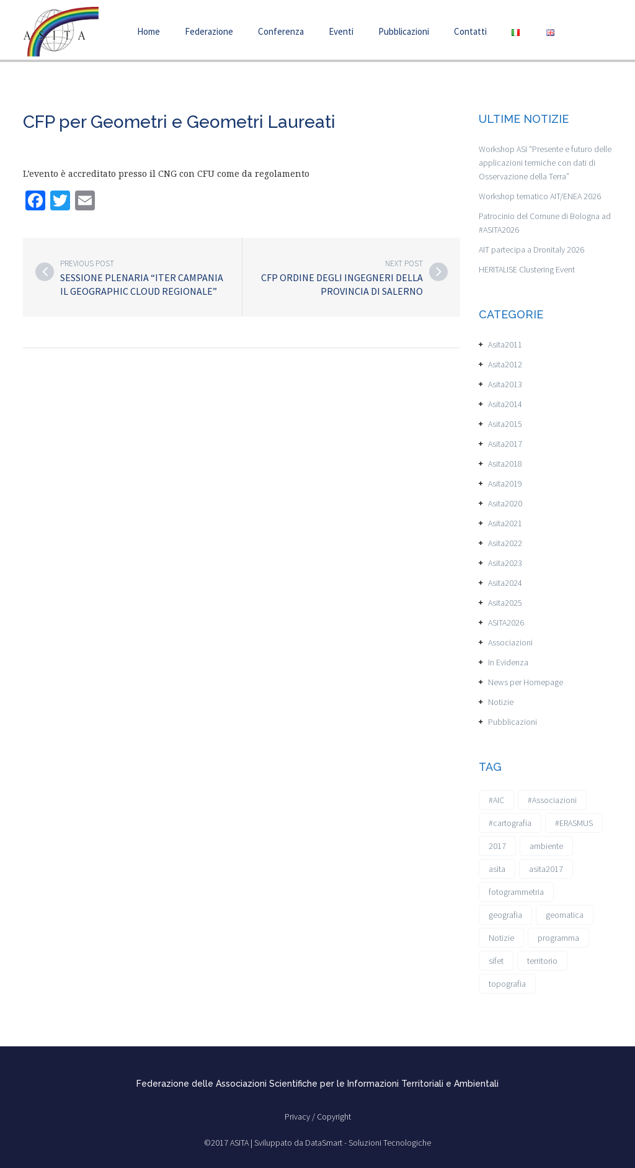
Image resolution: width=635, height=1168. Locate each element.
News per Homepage (525, 682)
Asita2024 (505, 582)
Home (148, 31)
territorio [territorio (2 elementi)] (542, 960)
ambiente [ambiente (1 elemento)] (546, 845)
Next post (404, 263)
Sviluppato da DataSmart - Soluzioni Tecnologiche (342, 1142)
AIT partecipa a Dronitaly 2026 (531, 249)
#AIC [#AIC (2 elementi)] (496, 800)
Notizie (500, 702)
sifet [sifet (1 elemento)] (496, 960)
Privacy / (301, 1116)
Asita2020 (505, 503)
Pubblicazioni (403, 31)
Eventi (341, 31)
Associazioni (510, 642)
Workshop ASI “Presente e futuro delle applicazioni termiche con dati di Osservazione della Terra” (545, 162)
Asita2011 (505, 344)
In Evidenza (508, 662)
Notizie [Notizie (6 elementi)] (501, 937)
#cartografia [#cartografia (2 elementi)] (510, 823)
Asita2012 (505, 364)
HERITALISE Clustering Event (527, 269)
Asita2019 (505, 483)
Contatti (470, 31)
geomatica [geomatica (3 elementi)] (565, 914)
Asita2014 (505, 404)
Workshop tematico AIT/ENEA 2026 (540, 196)
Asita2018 (505, 463)
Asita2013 (505, 384)
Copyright (334, 1116)
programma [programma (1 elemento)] (558, 937)
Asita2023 (505, 562)
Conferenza (281, 31)
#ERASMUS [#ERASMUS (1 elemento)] (574, 823)
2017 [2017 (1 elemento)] (497, 845)
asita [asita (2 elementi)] (497, 868)
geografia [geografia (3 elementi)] (505, 914)
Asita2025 (505, 602)
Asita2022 (505, 543)
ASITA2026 (506, 622)
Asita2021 (505, 523)
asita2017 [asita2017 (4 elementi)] (546, 868)
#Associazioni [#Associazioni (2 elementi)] (552, 800)
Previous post (87, 263)
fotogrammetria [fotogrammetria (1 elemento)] (516, 891)
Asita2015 (505, 423)
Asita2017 (505, 443)
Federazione (209, 31)
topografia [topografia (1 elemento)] (507, 983)
